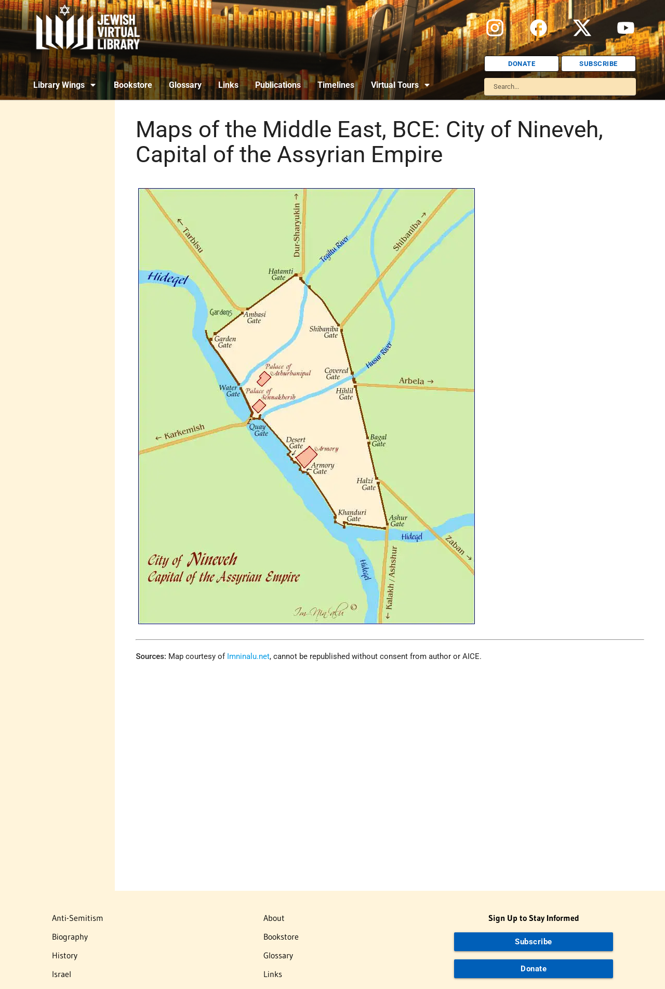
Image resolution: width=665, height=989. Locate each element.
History (64, 955)
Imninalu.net (248, 656)
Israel (61, 974)
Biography (70, 936)
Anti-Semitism (77, 918)
